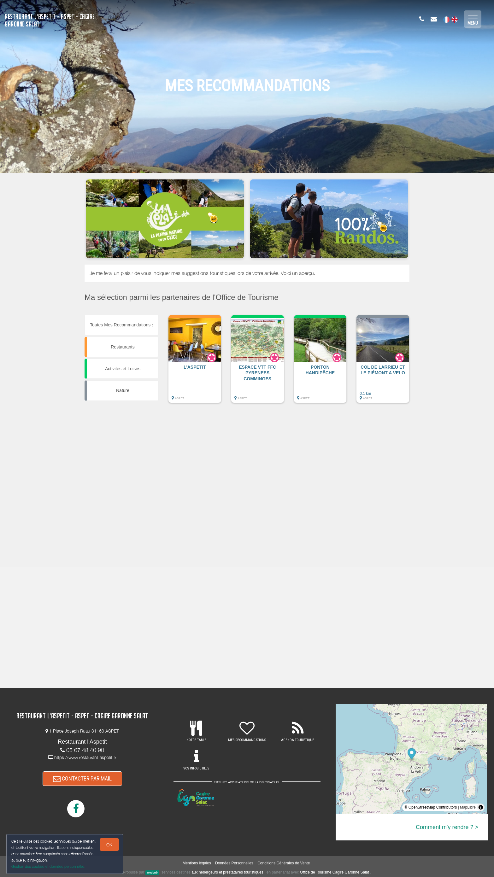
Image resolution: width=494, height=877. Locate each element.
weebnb (152, 872)
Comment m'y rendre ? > (447, 827)
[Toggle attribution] (481, 807)
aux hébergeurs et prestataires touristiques (227, 872)
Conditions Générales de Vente (283, 863)
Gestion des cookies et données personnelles (48, 866)
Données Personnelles (234, 863)
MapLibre (468, 807)
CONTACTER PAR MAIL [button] (82, 778)
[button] (194, 362)
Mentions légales (197, 863)
